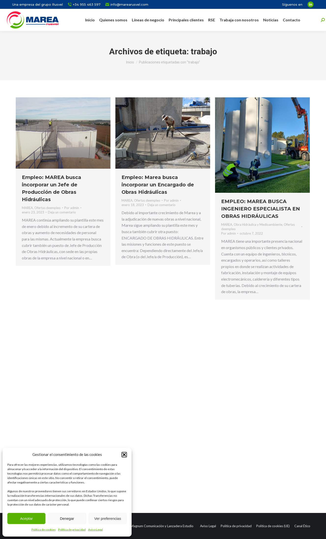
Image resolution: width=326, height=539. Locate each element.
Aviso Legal (95, 529)
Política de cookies (43, 529)
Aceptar (26, 518)
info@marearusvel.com (126, 4)
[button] (124, 454)
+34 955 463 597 (84, 4)
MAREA (27, 208)
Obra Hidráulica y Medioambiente (258, 224)
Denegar (67, 518)
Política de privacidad (72, 529)
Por (71, 208)
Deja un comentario (62, 212)
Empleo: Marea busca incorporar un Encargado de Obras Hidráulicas (158, 184)
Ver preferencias (107, 518)
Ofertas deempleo (47, 208)
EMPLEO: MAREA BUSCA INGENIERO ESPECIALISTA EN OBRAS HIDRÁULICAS (260, 208)
